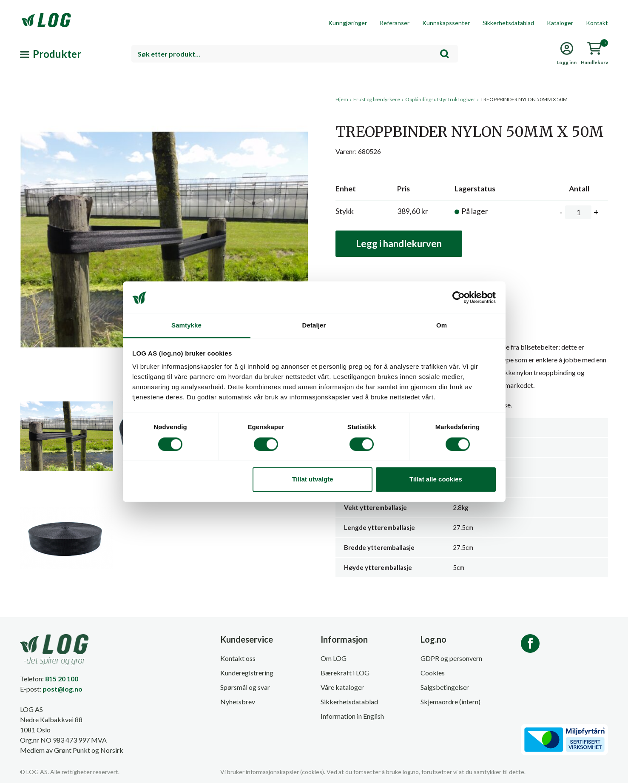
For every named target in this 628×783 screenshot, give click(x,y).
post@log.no (62, 689)
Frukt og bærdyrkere (376, 99)
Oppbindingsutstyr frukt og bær (440, 99)
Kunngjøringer (347, 22)
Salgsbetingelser (445, 687)
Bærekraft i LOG (345, 673)
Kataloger (560, 22)
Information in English (352, 716)
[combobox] (294, 54)
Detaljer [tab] (314, 325)
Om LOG (334, 658)
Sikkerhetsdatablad (508, 22)
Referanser (394, 22)
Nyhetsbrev (237, 702)
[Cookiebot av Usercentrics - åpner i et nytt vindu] (458, 297)
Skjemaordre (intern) (450, 702)
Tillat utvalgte (312, 479)
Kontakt (597, 22)
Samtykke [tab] (186, 325)
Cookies (433, 673)
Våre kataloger (342, 687)
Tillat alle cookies (435, 479)
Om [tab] (441, 325)
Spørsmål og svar (245, 687)
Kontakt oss (238, 658)
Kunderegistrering (246, 673)
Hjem (341, 99)
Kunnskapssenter (446, 22)
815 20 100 (61, 679)
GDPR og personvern (451, 658)
